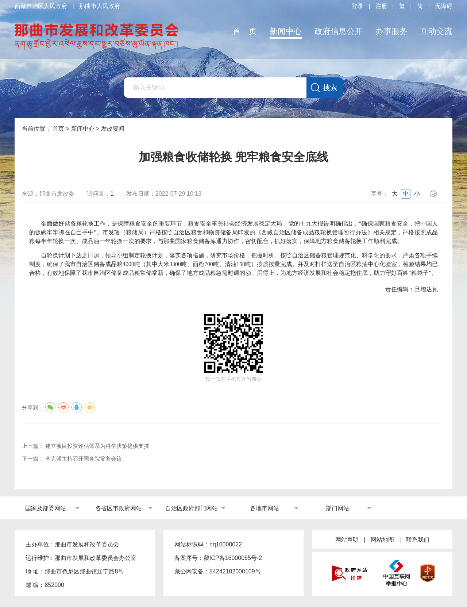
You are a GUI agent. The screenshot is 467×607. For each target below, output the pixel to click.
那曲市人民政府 (99, 6)
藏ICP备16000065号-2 (233, 558)
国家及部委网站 (45, 508)
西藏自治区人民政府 (41, 6)
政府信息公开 (338, 31)
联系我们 (417, 540)
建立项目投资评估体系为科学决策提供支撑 (97, 446)
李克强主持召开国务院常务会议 (83, 459)
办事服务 (391, 31)
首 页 (245, 31)
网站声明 (347, 540)
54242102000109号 (235, 571)
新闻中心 (286, 31)
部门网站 (337, 508)
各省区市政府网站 (118, 508)
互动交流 (436, 31)
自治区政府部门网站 (191, 508)
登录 (357, 6)
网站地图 (382, 540)
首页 (58, 129)
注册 (381, 6)
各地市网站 (264, 508)
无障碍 (443, 6)
